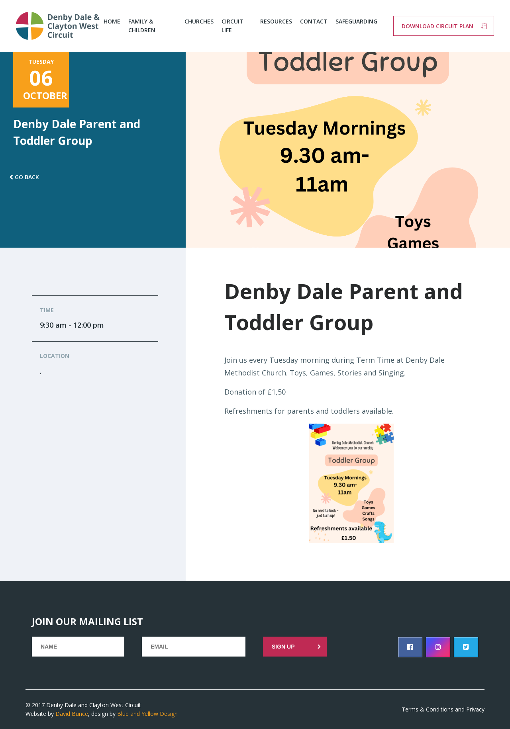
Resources (276, 21)
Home (112, 21)
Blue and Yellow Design (147, 713)
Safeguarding (356, 21)
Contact (314, 21)
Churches (199, 21)
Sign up (283, 646)
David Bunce (71, 713)
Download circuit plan (437, 26)
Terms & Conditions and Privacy (443, 709)
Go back (27, 177)
